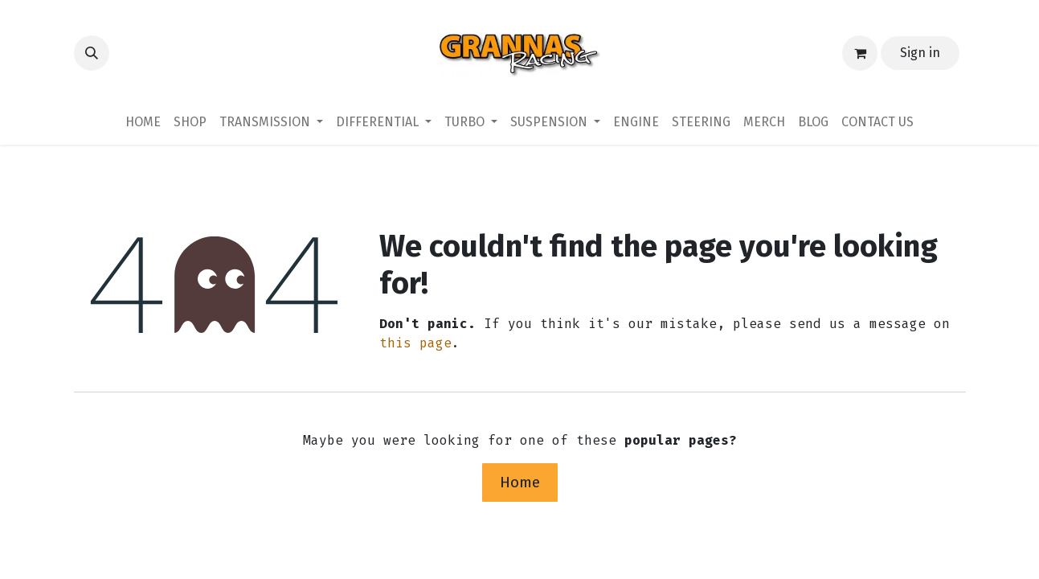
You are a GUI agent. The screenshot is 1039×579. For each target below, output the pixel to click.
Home (520, 482)
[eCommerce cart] (859, 53)
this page (415, 343)
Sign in (920, 52)
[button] (91, 53)
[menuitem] (143, 122)
